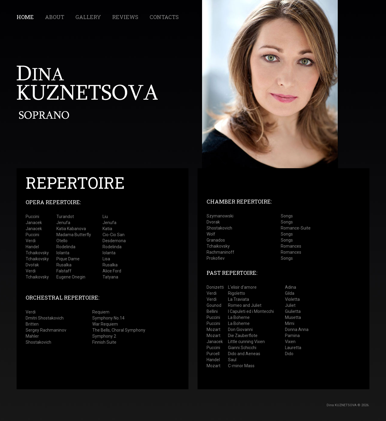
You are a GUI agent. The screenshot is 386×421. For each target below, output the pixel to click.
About (54, 17)
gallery (88, 17)
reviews (125, 17)
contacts (164, 17)
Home (25, 17)
